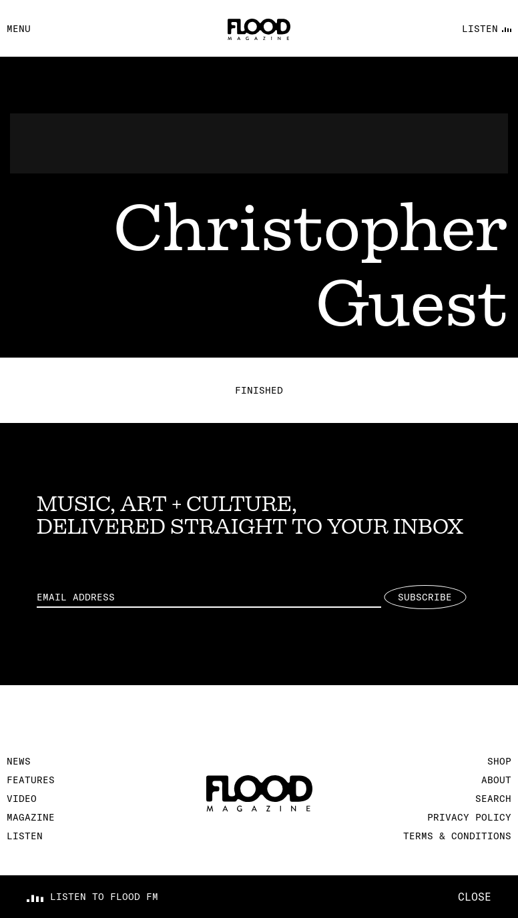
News (19, 761)
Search (493, 799)
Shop (499, 761)
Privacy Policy (469, 817)
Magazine (31, 817)
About (496, 780)
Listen (25, 836)
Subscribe (425, 597)
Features (31, 780)
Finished (259, 390)
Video (22, 799)
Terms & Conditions (457, 836)
